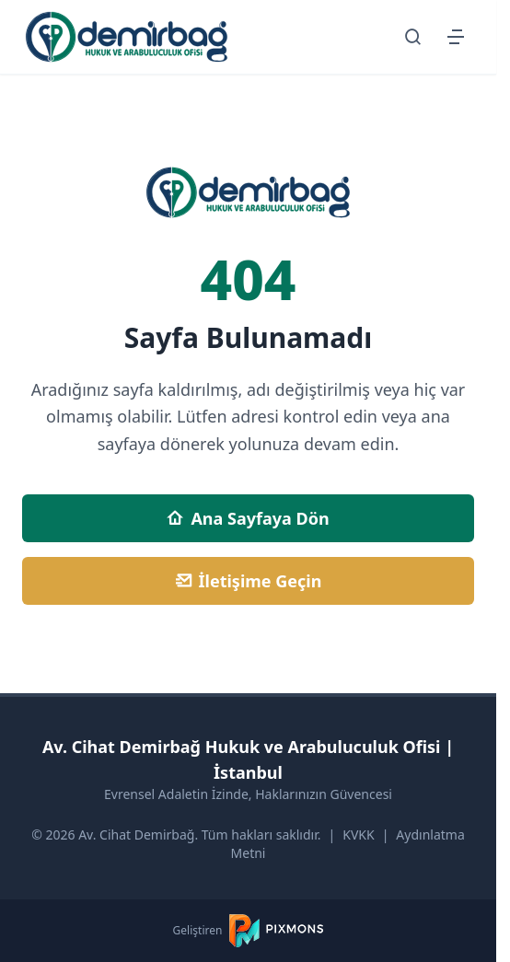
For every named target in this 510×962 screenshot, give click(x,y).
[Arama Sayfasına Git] (413, 37)
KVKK (358, 834)
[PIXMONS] (276, 930)
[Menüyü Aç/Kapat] (455, 37)
